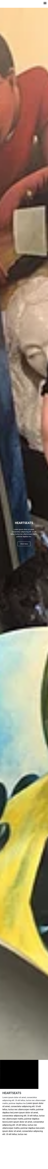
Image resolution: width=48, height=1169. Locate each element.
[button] (45, 3)
